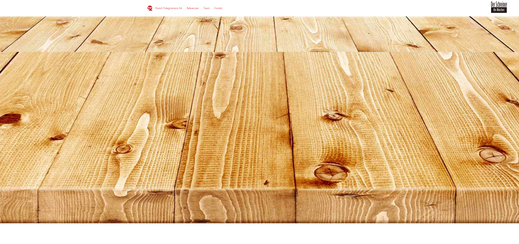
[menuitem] (168, 8)
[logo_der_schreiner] (499, 9)
